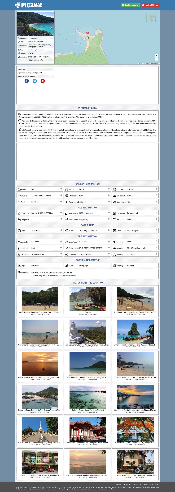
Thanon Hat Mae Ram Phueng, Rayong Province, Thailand (88, 475)
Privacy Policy (148, 484)
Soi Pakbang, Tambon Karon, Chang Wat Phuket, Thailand (40, 345)
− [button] (156, 59)
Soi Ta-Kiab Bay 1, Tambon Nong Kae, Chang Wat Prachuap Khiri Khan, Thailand (48, 443)
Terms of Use (137, 484)
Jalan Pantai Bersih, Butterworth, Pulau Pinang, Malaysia (135, 410)
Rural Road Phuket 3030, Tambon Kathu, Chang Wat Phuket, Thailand (140, 312)
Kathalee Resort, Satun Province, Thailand (88, 410)
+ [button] (156, 55)
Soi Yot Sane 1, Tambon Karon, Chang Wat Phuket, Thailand (89, 345)
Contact (156, 484)
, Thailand (87, 312)
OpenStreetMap (155, 63)
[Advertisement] (105, 85)
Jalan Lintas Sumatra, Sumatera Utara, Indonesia (40, 475)
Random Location (132, 5)
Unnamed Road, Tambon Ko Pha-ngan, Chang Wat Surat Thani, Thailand (93, 377)
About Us (129, 484)
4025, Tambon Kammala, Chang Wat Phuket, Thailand (40, 312)
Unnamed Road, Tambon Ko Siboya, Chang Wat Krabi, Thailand (42, 377)
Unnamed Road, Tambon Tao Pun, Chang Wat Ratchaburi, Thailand (139, 475)
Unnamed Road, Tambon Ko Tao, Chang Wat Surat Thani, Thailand (139, 377)
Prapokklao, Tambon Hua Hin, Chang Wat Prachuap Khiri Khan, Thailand (93, 443)
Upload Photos (152, 5)
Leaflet (140, 63)
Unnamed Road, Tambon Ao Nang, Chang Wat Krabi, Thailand (137, 345)
